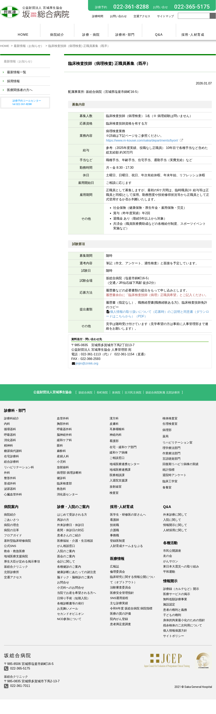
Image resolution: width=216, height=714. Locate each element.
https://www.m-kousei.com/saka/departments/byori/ (142, 140)
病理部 (166, 430)
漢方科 (114, 418)
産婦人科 (63, 456)
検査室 (114, 492)
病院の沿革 (11, 530)
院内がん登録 (119, 619)
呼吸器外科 (64, 429)
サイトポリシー (173, 636)
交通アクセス (142, 16)
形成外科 (10, 483)
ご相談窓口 (117, 457)
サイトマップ (165, 16)
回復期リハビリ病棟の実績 (180, 464)
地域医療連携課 (120, 469)
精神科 (8, 445)
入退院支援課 (119, 480)
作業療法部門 (171, 453)
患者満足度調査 (120, 624)
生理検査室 (169, 423)
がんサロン (170, 561)
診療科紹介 (11, 418)
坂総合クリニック (16, 566)
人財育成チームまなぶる (126, 546)
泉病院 (114, 392)
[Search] (194, 16)
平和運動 (169, 571)
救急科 (61, 488)
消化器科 (10, 440)
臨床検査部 (64, 483)
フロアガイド (13, 535)
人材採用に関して (175, 530)
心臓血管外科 (13, 494)
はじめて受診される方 (72, 514)
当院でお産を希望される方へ (76, 592)
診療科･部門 (125, 34)
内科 (7, 423)
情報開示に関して (175, 525)
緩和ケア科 (64, 440)
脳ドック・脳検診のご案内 (75, 577)
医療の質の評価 (120, 613)
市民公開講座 (172, 550)
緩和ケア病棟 (119, 452)
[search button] (213, 16)
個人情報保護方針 (175, 630)
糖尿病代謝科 (13, 451)
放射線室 (116, 486)
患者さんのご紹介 (69, 535)
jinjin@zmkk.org (87, 363)
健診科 (61, 478)
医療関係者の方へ (20, 89)
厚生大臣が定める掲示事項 (22, 561)
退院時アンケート (174, 475)
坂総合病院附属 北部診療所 (166, 392)
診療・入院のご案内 (73, 507)
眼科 (60, 445)
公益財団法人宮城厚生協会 (46, 392)
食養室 (166, 487)
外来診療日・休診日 (70, 525)
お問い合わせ (118, 16)
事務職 (114, 535)
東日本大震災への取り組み (181, 566)
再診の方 (63, 519)
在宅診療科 (11, 456)
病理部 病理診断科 (69, 472)
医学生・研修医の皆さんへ (128, 514)
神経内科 (116, 434)
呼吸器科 (10, 434)
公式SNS (10, 546)
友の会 (167, 556)
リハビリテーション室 (177, 442)
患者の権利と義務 (175, 609)
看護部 (114, 441)
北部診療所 (11, 572)
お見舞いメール (67, 608)
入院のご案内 (66, 551)
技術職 (114, 525)
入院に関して (172, 519)
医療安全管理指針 (122, 592)
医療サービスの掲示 (176, 594)
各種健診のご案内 (69, 566)
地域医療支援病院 (16, 556)
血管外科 (63, 418)
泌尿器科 (10, 488)
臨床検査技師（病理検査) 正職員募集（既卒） (79, 46)
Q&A (159, 34)
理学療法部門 (171, 448)
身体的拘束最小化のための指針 (184, 620)
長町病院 (99, 392)
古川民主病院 (133, 392)
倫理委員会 (117, 571)
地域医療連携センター (125, 464)
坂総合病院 (80, 392)
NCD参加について (69, 619)
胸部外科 (63, 423)
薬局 (165, 436)
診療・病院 (91, 34)
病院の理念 (11, 525)
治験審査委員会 (120, 587)
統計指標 (168, 469)
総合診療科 (11, 461)
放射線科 (63, 467)
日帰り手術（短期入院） (73, 598)
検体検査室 (169, 418)
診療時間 (97, 16)
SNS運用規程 (119, 598)
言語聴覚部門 (171, 458)
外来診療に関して (175, 514)
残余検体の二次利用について (182, 625)
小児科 (61, 461)
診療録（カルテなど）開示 (181, 588)
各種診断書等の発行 (70, 603)
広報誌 (114, 566)
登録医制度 (117, 540)
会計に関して (66, 561)
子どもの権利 (172, 615)
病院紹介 (57, 34)
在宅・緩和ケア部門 (123, 447)
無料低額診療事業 (175, 599)
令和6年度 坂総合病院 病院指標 (131, 608)
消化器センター (67, 494)
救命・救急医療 (14, 551)
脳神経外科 (64, 434)
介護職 (114, 530)
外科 (7, 472)
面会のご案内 (66, 556)
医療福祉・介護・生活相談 (75, 540)
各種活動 (170, 543)
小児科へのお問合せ (70, 587)
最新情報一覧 (16, 71)
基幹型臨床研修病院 (17, 540)
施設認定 (169, 604)
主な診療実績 (119, 603)
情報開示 (170, 581)
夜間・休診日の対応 (70, 530)
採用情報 (13, 80)
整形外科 (10, 478)
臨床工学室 (169, 481)
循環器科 (10, 429)
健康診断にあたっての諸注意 (76, 572)
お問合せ (63, 582)
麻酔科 (61, 451)
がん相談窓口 (66, 546)
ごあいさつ (11, 519)
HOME (23, 34)
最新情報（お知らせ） (29, 46)
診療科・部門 (15, 411)
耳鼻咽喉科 (117, 429)
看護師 (114, 519)
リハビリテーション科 (19, 467)
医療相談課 (117, 475)
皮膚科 (114, 423)
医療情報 (117, 559)
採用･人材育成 (192, 34)
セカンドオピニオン (70, 613)
